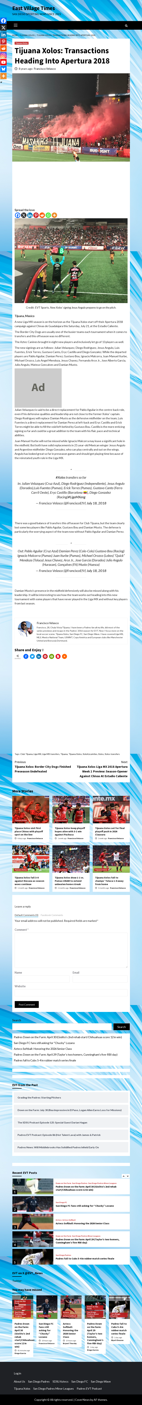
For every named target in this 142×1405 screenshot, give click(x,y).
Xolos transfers (112, 754)
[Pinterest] (36, 215)
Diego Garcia (20, 1353)
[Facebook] (17, 215)
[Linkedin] (30, 215)
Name (18, 972)
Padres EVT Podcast (89, 1388)
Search (16, 1020)
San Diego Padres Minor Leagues (102, 1183)
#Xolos (60, 477)
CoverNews (82, 1399)
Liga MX (37, 754)
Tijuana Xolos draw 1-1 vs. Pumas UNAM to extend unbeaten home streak (69, 881)
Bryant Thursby (70, 1343)
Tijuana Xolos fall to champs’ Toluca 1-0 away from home (109, 881)
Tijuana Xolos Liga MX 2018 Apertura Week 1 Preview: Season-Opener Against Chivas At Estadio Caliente (99, 769)
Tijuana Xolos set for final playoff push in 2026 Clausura (110, 831)
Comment (22, 929)
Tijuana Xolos (22, 43)
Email (76, 972)
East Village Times (33, 8)
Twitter (17, 1281)
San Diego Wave (101, 1381)
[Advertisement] (71, 186)
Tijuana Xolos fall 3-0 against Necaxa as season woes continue (29, 881)
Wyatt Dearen (117, 1340)
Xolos (101, 754)
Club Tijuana (26, 754)
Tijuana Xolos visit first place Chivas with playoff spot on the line (29, 831)
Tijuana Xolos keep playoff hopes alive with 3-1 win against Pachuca (70, 831)
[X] (24, 215)
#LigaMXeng (76, 497)
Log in (17, 1373)
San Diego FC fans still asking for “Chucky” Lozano (44, 1043)
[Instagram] (3, 55)
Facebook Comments (52, 915)
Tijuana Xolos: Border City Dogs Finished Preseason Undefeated (43, 766)
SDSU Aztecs (60, 1381)
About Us (19, 1381)
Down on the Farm (63, 1183)
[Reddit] (42, 215)
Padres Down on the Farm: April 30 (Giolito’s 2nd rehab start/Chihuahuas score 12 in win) (68, 1037)
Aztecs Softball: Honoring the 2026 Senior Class (43, 1048)
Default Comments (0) (26, 915)
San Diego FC (61, 1202)
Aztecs (59, 1220)
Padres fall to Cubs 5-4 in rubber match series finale (45, 1060)
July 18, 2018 (96, 503)
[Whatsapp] (48, 215)
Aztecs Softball (69, 1220)
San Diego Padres (79, 1183)
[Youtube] (3, 62)
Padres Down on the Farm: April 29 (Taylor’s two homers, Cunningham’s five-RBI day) (66, 1054)
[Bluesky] (3, 69)
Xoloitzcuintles (90, 754)
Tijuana (64, 754)
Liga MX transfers (50, 754)
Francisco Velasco (45, 68)
